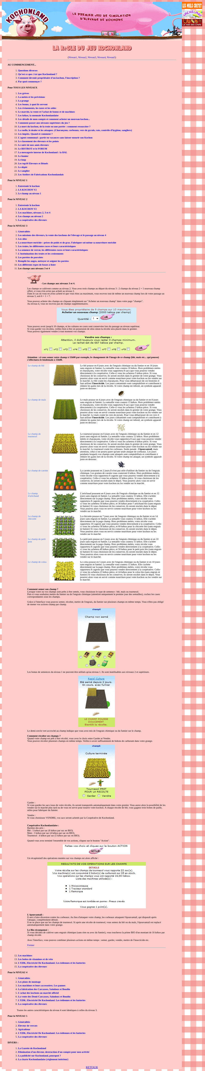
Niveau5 (111, 57)
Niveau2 (82, 57)
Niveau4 (101, 57)
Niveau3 (92, 57)
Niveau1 (73, 57)
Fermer (30, 945)
